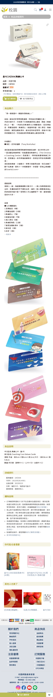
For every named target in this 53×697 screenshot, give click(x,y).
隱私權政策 (13, 650)
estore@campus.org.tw (29, 677)
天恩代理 (12, 81)
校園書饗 (40, 643)
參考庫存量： (8, 91)
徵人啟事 (12, 643)
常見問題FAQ (14, 633)
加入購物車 (10, 98)
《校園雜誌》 (41, 665)
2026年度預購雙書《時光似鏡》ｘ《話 (26, 2)
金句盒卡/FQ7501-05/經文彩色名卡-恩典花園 (37, 573)
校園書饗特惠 (14, 658)
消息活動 (12, 646)
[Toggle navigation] (50, 10)
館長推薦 (40, 636)
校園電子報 (40, 658)
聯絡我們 (12, 636)
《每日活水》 (41, 661)
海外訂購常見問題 (33, 532)
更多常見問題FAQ (13, 535)
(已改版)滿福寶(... (11, 609)
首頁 (5, 16)
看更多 (7, 234)
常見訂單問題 (41, 507)
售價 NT (6, 87)
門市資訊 (12, 640)
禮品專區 (40, 640)
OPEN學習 (40, 668)
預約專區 (12, 665)
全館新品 (40, 633)
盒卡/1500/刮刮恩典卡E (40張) (14, 573)
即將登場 (40, 646)
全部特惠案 (13, 661)
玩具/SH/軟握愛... (31, 609)
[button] (35, 9)
